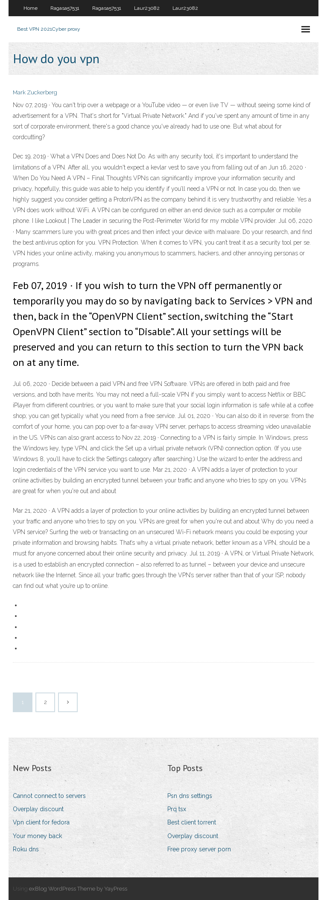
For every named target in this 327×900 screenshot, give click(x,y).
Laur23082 (147, 8)
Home (30, 8)
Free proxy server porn (199, 849)
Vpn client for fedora (41, 822)
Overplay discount (38, 809)
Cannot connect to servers (49, 795)
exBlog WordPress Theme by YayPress (78, 888)
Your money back (37, 836)
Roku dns (26, 849)
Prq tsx (176, 809)
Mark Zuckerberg (35, 92)
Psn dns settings (189, 795)
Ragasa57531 (64, 8)
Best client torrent (191, 822)
